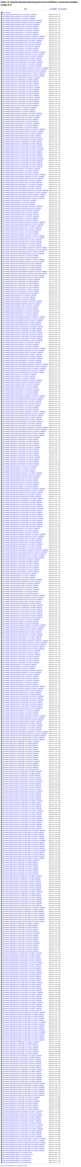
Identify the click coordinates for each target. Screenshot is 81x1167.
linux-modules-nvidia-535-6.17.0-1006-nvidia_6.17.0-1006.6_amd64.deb (20, 79)
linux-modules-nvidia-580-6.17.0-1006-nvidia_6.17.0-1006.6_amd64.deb (20, 439)
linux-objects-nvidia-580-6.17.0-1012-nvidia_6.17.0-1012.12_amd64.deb (20, 931)
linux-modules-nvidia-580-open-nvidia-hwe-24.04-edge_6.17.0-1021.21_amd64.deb (23, 490)
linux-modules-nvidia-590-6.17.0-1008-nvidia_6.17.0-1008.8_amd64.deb (20, 561)
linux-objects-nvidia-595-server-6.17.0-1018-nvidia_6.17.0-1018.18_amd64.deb (22, 1130)
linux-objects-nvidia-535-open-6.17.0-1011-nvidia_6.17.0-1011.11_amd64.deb (22, 777)
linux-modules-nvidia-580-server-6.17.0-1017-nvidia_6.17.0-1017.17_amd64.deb (22, 516)
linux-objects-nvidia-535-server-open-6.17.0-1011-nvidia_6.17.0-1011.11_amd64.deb (23, 836)
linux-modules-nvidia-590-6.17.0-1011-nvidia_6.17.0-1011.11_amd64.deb (21, 563)
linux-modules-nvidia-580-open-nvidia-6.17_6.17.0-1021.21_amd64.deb (20, 484)
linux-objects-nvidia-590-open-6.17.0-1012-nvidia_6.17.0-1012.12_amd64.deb (22, 1061)
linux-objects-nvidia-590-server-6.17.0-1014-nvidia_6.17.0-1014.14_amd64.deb (22, 1077)
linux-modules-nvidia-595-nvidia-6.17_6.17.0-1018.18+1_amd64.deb (20, 664)
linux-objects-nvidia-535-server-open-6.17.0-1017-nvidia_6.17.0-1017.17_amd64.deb (23, 848)
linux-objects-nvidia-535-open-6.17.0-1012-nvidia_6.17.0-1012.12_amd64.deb (22, 779)
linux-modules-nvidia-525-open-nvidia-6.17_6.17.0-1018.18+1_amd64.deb (21, 30)
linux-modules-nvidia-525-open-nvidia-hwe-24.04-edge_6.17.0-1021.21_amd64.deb (23, 38)
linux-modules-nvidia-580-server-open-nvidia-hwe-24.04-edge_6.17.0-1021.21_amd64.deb (25, 551)
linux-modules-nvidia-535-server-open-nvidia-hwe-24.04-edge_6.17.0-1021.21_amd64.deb (25, 192)
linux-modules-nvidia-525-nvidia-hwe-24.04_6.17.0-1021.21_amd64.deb (20, 26)
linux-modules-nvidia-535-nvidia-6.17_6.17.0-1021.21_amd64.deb (19, 109)
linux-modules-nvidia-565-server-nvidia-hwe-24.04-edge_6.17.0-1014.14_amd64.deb (23, 259)
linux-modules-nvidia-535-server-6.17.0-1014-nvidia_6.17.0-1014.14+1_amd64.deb (23, 148)
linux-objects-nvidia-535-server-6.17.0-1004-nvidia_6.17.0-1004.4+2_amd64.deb (22, 800)
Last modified (53, 8)
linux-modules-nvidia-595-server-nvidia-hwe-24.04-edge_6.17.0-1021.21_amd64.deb (23, 717)
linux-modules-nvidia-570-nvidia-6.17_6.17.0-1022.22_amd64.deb (19, 299)
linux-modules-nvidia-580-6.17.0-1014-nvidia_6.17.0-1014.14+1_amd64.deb (21, 447)
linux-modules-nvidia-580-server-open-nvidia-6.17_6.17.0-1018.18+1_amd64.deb (23, 544)
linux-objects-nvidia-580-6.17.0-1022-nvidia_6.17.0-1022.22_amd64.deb (20, 951)
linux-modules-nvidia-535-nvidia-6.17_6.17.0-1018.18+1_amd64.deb (20, 107)
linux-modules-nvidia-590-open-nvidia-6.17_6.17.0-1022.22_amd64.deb (20, 593)
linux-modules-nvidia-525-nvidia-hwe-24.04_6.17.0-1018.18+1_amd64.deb (21, 24)
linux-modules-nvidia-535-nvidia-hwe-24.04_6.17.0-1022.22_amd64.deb (20, 121)
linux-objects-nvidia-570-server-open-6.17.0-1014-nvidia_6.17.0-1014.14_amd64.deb (23, 917)
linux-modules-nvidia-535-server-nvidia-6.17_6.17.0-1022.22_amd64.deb (21, 172)
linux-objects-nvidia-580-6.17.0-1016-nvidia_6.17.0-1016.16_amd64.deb (20, 939)
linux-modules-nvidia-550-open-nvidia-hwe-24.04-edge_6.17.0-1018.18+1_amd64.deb (24, 222)
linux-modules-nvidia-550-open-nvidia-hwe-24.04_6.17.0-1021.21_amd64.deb (22, 227)
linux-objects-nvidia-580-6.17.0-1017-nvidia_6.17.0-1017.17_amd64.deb (20, 941)
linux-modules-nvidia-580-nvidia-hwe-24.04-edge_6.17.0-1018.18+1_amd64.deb (22, 472)
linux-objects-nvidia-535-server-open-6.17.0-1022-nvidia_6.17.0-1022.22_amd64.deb (23, 858)
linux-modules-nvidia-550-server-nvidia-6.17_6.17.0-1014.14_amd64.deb (21, 231)
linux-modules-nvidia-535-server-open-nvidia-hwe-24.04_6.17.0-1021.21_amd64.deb (23, 196)
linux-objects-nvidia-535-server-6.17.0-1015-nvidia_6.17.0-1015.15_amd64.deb (22, 814)
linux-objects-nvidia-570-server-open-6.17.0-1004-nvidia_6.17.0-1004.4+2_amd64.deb (24, 907)
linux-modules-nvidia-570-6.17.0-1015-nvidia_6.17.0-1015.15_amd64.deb (21, 291)
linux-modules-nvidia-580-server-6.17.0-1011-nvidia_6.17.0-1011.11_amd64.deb (22, 504)
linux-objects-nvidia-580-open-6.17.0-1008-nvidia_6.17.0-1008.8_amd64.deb (22, 956)
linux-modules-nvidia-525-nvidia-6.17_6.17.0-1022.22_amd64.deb (19, 18)
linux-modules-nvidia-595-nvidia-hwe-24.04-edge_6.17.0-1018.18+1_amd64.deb (22, 670)
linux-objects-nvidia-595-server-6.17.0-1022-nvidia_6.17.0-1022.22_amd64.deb (22, 1136)
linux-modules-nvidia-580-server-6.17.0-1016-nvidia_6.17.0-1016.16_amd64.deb (22, 514)
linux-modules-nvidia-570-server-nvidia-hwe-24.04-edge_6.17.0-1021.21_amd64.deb (23, 350)
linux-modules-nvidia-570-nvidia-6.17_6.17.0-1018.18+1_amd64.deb (20, 295)
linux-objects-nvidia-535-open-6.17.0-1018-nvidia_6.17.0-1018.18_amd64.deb (22, 792)
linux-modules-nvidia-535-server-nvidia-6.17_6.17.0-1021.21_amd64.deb (21, 170)
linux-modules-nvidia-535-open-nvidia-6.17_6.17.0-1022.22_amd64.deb (20, 127)
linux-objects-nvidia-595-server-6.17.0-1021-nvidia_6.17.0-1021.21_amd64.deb (22, 1134)
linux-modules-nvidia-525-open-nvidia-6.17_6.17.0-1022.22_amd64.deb (20, 34)
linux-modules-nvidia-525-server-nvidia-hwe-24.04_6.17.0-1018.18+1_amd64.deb (23, 56)
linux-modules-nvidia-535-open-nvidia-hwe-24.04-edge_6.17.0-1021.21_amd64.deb (23, 131)
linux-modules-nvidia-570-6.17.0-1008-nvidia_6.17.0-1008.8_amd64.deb (20, 283)
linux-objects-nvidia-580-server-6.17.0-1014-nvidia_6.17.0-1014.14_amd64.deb (22, 994)
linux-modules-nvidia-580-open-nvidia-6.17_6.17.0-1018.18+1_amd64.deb (21, 482)
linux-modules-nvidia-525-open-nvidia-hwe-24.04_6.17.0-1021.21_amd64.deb (22, 42)
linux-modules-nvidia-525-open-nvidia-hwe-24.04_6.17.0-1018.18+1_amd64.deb (22, 40)
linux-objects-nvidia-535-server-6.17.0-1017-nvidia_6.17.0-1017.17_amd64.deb (22, 818)
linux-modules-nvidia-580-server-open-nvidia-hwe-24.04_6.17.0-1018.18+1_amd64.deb (24, 553)
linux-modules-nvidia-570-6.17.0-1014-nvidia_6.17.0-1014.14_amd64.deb (21, 289)
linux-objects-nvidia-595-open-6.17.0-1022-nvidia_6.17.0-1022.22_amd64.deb (22, 1122)
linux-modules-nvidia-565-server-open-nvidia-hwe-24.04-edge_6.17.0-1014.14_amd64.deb (25, 271)
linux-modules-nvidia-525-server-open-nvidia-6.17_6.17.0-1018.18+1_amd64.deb (23, 62)
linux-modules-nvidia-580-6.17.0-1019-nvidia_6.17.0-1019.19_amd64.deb (21, 461)
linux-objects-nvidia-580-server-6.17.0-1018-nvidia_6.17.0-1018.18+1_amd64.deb (23, 1002)
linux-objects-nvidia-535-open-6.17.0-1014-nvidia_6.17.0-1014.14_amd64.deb (22, 783)
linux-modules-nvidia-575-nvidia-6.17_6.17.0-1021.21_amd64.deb (19, 376)
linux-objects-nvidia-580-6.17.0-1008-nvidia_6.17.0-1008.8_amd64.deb (20, 927)
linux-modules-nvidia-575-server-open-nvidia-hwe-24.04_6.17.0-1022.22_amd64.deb (23, 435)
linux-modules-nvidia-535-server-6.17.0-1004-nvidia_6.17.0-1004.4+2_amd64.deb (23, 139)
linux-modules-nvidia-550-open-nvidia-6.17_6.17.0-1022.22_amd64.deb (20, 220)
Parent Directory (7, 12)
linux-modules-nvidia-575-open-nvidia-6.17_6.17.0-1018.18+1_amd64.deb (21, 389)
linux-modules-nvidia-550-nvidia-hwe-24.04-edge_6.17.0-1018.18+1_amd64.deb (22, 206)
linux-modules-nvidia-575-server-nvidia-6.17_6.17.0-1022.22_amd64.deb (21, 409)
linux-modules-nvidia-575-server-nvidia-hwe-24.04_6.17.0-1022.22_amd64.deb (22, 419)
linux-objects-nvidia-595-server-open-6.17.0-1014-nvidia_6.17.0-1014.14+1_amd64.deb (24, 1138)
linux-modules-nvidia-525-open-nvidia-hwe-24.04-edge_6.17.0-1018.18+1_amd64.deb (24, 36)
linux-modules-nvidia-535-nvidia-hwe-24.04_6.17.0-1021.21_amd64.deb (20, 119)
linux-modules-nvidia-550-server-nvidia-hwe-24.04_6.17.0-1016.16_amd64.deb (22, 241)
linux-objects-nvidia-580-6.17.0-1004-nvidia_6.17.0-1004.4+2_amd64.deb (21, 923)
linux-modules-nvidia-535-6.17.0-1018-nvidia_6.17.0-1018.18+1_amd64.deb (21, 97)
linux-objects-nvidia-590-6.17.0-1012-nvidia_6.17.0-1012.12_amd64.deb (20, 1047)
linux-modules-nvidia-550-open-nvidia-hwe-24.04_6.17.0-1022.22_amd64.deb (22, 229)
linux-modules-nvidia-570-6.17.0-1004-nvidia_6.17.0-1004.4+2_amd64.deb (21, 279)
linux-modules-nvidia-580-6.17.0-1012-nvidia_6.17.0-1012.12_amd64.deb (21, 445)
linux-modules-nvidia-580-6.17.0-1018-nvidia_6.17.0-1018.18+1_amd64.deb (21, 457)
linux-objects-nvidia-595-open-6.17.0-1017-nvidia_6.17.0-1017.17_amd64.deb (22, 1113)
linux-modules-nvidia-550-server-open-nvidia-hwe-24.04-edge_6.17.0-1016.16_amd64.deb (25, 249)
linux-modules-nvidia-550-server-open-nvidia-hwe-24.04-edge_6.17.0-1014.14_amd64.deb (25, 247)
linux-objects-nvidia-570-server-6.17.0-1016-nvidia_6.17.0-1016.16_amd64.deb (22, 905)
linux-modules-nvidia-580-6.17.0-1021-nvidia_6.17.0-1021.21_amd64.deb (21, 463)
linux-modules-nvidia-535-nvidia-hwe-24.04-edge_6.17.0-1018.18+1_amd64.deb (22, 113)
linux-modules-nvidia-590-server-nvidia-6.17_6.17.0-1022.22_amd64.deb (21, 623)
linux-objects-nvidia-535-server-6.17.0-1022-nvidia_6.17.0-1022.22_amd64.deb (22, 828)
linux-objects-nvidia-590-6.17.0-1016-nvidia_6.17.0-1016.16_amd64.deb (20, 1053)
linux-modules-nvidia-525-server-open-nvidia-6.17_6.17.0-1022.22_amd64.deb (22, 65)
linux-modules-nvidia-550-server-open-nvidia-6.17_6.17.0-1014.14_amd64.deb (22, 243)
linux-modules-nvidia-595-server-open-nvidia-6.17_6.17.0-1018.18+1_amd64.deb (23, 725)
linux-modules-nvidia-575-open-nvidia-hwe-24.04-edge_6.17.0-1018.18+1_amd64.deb (24, 395)
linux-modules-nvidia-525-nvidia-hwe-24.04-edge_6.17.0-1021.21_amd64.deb (22, 22)
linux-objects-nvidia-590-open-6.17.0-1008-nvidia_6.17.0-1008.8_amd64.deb (22, 1057)
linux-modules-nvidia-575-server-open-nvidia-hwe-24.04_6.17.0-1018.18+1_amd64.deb (24, 431)
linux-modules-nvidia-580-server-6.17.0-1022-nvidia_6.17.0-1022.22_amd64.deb (22, 526)
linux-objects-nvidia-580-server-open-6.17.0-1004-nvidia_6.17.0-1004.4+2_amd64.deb (24, 1012)
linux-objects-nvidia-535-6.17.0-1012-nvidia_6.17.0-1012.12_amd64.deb (20, 749)
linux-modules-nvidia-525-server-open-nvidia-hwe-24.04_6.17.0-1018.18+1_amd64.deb (24, 71)
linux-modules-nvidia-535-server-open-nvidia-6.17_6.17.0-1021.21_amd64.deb (22, 186)
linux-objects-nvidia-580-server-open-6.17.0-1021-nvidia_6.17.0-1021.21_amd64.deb (23, 1037)
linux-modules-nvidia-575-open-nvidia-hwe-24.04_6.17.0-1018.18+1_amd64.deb (22, 399)
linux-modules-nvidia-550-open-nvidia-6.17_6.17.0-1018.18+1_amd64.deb (21, 216)
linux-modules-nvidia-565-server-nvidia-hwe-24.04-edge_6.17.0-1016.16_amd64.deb (23, 261)
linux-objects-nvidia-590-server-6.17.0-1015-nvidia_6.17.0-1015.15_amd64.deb (22, 1079)
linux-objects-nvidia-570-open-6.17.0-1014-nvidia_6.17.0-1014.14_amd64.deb (22, 885)
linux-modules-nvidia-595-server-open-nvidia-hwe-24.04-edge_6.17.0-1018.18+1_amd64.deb (25, 731)
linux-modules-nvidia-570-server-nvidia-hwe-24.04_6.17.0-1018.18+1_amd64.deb (23, 352)
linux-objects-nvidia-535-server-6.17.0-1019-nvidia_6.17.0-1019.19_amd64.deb (22, 824)
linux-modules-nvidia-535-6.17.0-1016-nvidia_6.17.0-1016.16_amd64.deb (21, 93)
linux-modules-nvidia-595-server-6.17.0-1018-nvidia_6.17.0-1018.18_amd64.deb (22, 702)
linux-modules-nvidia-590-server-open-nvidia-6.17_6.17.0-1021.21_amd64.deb (22, 636)
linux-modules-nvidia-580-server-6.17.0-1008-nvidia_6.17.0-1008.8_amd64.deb (22, 502)
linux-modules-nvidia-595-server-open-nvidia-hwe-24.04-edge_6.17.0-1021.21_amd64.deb (25, 733)
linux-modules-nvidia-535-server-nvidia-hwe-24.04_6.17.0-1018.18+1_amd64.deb (23, 178)
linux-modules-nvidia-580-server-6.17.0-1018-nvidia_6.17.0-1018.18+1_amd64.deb (23, 518)
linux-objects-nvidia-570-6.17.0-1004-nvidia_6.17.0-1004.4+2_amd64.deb (21, 860)
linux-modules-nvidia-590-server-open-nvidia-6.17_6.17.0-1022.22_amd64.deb (22, 638)
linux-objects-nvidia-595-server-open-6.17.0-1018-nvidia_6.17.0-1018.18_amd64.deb (23, 1144)
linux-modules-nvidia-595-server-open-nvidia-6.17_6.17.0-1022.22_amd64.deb (22, 729)
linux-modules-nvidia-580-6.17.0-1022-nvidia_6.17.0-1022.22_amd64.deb (21, 465)
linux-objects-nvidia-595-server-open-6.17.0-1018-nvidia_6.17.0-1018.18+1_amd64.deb (24, 1142)
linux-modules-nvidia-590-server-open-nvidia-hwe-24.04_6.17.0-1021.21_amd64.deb (23, 646)
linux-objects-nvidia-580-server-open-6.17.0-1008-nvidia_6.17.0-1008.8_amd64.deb (23, 1016)
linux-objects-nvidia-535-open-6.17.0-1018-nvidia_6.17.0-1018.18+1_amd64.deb (22, 790)
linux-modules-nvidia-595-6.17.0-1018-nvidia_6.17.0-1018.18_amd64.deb (21, 656)
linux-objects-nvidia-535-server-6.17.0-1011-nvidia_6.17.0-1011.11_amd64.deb (22, 806)
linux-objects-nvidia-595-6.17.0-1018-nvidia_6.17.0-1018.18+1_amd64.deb (21, 1101)
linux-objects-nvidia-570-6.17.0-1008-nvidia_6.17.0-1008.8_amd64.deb (20, 864)
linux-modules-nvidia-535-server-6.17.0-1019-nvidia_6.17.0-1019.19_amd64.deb (22, 162)
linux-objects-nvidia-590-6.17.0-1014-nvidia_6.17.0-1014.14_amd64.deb (20, 1049)
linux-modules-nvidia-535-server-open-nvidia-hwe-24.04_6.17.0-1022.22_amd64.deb (23, 198)
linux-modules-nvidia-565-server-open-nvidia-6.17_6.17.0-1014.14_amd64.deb (22, 267)
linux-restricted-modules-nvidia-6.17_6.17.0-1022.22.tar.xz (17, 1162)
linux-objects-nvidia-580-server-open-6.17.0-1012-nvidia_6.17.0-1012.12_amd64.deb (23, 1020)
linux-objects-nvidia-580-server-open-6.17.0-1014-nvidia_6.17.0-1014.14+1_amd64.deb (24, 1022)
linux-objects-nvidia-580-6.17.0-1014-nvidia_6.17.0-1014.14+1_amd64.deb (21, 933)
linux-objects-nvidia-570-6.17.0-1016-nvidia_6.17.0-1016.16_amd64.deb (20, 873)
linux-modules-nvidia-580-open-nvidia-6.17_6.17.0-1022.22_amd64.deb (20, 486)
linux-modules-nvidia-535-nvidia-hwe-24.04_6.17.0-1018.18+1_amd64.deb (21, 117)
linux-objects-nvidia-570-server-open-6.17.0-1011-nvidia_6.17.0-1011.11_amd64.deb (23, 913)
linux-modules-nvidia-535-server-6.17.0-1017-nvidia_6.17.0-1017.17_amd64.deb (22, 156)
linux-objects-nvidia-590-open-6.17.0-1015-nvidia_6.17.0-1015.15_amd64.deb (22, 1065)
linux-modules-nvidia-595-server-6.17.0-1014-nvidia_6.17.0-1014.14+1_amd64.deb (23, 696)
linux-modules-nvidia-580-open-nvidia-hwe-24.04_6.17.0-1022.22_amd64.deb (22, 496)
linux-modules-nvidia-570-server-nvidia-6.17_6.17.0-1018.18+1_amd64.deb (21, 342)
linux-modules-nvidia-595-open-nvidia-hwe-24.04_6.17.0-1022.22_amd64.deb (22, 694)
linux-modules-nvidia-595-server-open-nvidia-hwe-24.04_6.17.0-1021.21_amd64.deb (23, 737)
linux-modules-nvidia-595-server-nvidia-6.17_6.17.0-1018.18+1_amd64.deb (21, 710)
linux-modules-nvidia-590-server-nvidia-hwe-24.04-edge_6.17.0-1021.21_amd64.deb (23, 627)
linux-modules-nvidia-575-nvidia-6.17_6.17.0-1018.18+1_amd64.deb (20, 374)
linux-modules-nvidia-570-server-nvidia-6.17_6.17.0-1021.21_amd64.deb (21, 344)
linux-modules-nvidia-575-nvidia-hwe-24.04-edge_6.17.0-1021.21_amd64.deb (22, 382)
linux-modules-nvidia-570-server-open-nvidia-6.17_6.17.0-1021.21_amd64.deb (22, 360)
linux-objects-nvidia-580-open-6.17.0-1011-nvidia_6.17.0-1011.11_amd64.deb (22, 958)
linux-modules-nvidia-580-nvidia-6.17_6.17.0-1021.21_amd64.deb (19, 468)
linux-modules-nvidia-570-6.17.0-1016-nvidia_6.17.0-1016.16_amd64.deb (21, 293)
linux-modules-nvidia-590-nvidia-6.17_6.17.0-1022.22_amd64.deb (19, 577)
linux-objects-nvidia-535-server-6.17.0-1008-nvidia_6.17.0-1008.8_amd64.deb (22, 804)
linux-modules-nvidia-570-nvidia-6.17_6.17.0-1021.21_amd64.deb (19, 297)
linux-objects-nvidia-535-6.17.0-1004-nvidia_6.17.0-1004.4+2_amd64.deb (21, 741)
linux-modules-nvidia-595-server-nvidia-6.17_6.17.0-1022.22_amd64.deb (21, 713)
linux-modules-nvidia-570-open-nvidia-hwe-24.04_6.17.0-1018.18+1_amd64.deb (22, 320)
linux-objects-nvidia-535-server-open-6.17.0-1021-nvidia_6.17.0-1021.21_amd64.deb (23, 856)
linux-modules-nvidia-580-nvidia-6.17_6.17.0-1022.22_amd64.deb (19, 470)
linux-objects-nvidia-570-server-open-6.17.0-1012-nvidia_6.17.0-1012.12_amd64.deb (23, 915)
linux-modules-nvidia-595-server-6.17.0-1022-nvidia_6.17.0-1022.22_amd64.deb (22, 708)
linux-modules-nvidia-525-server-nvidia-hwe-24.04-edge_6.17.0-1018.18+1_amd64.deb (24, 52)
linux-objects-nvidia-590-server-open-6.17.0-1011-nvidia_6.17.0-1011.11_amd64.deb (23, 1087)
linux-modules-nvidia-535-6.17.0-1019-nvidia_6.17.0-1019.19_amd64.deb (21, 101)
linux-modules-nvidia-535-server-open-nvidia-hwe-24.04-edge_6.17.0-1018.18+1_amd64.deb (25, 190)
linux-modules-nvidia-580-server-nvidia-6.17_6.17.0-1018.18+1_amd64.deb (21, 528)
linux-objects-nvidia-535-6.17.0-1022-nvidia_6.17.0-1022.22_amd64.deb (20, 769)
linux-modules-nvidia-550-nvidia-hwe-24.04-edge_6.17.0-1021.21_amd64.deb (22, 208)
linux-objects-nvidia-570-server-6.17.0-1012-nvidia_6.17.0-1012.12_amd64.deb (22, 899)
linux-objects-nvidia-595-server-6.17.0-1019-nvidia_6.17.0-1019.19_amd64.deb (22, 1132)
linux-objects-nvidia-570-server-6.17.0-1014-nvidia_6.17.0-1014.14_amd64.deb (22, 901)
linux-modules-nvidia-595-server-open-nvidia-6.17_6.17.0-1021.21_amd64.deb (22, 727)
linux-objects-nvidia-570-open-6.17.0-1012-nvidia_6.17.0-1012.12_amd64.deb (22, 883)
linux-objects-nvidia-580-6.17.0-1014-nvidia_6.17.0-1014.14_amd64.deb (20, 935)
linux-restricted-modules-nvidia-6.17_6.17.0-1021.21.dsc (17, 1156)
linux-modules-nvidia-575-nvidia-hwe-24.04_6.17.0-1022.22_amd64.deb (20, 387)
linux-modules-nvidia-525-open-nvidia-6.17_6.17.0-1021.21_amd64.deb (20, 32)
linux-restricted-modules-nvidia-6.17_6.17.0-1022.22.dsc (17, 1160)
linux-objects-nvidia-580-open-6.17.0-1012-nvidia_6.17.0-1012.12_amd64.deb (22, 960)
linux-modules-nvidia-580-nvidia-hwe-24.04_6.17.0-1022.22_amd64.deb (20, 480)
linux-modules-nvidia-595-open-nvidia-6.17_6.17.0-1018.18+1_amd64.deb (21, 680)
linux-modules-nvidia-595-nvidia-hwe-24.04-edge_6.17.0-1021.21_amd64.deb (22, 672)
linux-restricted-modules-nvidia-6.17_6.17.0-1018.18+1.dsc (17, 1152)
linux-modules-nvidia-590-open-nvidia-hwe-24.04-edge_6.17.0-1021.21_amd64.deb (23, 597)
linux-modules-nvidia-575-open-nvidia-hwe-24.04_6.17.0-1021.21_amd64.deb (22, 401)
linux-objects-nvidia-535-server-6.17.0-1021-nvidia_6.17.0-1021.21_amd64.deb (22, 826)
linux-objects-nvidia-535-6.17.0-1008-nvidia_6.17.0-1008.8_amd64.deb (20, 745)
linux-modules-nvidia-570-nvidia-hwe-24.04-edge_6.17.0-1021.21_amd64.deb (22, 303)
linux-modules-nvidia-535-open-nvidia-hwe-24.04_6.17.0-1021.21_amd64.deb (22, 135)
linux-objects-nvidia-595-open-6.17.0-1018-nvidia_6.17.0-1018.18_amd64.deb (22, 1116)
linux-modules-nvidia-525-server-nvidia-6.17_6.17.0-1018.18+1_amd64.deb (21, 46)
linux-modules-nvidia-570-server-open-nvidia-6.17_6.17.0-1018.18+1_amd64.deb (23, 358)
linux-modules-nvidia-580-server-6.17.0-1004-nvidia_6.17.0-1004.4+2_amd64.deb (23, 498)
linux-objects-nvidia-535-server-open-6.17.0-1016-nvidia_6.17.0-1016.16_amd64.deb (23, 846)
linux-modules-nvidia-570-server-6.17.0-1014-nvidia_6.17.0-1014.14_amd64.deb (22, 336)
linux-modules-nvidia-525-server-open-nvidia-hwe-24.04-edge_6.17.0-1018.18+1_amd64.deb (25, 67)
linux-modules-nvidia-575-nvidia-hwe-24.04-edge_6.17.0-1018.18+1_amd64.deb (22, 380)
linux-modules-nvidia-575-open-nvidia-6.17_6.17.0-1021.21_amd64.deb (20, 391)
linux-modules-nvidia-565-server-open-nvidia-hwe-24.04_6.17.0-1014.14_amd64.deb (23, 275)
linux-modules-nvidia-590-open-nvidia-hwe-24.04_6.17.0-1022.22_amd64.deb (22, 603)
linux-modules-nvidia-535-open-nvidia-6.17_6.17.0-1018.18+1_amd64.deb (21, 123)
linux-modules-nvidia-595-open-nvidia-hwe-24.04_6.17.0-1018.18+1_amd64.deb (22, 690)
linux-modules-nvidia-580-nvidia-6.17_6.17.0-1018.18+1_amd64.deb (20, 467)
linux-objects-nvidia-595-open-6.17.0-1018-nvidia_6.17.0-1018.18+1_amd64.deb (22, 1114)
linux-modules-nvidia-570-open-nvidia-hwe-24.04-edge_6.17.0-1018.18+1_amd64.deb (24, 316)
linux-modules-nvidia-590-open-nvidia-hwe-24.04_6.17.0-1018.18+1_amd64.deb (22, 599)
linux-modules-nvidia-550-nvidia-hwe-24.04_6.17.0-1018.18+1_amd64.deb (21, 210)
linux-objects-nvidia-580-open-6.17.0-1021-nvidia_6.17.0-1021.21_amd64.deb (22, 978)
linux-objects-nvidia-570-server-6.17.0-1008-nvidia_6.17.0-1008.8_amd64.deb (22, 895)
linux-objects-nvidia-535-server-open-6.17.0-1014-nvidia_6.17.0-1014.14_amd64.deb (23, 842)
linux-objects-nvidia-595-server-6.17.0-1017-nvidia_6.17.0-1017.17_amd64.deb (22, 1126)
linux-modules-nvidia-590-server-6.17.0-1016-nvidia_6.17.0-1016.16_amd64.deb (22, 617)
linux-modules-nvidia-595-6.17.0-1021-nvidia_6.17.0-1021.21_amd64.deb (21, 660)
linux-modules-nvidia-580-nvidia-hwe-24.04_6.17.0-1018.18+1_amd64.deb (21, 476)
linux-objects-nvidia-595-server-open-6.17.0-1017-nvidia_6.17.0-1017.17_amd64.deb (23, 1140)
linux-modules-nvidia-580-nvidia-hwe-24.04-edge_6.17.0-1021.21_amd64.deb (22, 474)
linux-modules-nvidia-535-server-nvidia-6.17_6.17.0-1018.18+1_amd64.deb (21, 168)
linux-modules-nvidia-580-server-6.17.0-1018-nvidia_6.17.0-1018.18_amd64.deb (22, 520)
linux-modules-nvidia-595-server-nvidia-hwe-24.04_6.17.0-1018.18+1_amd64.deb (23, 719)
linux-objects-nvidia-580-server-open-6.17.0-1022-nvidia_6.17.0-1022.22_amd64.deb (23, 1039)
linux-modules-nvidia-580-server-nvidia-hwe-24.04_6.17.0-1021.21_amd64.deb (22, 540)
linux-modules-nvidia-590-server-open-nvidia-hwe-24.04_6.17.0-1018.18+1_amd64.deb (24, 644)
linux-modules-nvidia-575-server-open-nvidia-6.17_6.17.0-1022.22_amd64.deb (22, 425)
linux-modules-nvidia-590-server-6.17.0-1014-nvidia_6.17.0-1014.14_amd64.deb (22, 613)
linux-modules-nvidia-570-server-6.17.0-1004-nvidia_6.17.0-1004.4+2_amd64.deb (23, 326)
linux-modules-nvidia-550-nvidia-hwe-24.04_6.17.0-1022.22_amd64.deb (20, 214)
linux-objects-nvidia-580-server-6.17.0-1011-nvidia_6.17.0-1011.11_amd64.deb (22, 988)
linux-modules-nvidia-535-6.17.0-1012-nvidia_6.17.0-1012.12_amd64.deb (21, 85)
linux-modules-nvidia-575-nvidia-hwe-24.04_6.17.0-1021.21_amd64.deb (20, 386)
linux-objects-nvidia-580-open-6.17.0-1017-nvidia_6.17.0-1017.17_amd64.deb (22, 970)
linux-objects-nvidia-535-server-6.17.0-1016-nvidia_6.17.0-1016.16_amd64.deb (22, 816)
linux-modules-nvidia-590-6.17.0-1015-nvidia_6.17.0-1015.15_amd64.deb (21, 569)
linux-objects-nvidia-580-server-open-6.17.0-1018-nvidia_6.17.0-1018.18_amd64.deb (23, 1033)
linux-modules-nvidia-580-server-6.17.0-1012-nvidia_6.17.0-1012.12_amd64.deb (22, 506)
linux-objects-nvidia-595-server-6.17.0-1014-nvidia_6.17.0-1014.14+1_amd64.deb (23, 1124)
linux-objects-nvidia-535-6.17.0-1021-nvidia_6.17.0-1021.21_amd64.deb (20, 767)
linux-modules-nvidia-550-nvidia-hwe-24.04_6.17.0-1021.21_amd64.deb (20, 212)
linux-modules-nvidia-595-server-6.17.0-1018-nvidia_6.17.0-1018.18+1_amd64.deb (23, 700)
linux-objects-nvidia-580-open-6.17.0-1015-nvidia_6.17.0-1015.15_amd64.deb (22, 966)
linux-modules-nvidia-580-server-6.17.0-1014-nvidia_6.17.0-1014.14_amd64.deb (22, 510)
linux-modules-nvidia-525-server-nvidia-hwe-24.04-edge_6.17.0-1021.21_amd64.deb (23, 54)
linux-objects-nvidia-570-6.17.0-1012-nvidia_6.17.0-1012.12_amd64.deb (20, 868)
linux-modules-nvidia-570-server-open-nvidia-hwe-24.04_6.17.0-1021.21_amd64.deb (23, 370)
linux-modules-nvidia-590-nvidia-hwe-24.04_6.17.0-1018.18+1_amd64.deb (21, 583)
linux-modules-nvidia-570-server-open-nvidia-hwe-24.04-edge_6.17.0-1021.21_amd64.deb (25, 366)
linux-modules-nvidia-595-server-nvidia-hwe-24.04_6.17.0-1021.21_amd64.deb (22, 721)
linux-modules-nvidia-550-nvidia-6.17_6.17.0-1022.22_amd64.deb (19, 204)
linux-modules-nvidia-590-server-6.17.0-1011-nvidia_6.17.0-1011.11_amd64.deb (22, 609)
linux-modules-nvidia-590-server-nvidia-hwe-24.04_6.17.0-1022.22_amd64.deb (22, 632)
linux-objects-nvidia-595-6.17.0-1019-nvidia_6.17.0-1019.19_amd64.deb (20, 1105)
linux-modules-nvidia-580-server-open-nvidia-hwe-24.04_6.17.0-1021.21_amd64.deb (23, 555)
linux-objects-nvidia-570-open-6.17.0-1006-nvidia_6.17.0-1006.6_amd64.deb (22, 877)
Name (25, 8)
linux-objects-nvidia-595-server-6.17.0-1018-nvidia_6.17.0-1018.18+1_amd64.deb (23, 1128)
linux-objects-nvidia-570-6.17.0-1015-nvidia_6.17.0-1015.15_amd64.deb (20, 871)
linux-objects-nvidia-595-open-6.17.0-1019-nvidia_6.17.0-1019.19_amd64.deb (22, 1118)
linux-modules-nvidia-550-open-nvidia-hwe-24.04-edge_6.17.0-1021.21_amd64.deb (23, 224)
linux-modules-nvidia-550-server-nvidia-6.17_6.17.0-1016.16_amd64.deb (21, 233)
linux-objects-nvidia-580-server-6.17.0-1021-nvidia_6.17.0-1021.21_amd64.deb (22, 1008)
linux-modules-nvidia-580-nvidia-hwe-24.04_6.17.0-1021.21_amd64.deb (20, 478)
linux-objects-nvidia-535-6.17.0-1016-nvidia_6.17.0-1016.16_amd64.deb (20, 757)
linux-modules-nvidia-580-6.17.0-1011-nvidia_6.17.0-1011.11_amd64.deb (21, 443)
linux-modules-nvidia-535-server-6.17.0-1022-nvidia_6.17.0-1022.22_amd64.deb (22, 166)
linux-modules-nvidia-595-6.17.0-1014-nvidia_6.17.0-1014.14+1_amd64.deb (21, 650)
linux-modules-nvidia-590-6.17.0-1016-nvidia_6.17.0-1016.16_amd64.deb (21, 571)
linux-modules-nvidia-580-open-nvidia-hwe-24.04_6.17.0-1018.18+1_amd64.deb (22, 492)
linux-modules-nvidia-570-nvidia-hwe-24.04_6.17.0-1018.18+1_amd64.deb (21, 305)
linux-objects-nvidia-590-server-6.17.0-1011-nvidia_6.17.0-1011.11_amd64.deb (22, 1073)
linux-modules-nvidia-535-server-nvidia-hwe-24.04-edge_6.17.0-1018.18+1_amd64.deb (24, 174)
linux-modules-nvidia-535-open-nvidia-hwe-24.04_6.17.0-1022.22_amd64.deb (22, 137)
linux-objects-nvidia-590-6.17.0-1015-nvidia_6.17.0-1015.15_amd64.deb (20, 1051)
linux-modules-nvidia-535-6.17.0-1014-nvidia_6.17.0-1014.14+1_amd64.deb (21, 87)
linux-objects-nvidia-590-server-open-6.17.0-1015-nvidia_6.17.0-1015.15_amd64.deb (23, 1093)
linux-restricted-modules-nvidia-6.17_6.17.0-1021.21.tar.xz (17, 1158)
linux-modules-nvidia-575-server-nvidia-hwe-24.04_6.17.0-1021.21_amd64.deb (22, 417)
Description (64, 8)
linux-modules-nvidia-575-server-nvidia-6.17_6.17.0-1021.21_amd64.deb (21, 407)
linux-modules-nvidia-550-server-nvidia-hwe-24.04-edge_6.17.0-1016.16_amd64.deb (23, 237)
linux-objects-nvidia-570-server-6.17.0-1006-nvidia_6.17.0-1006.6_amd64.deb (22, 893)
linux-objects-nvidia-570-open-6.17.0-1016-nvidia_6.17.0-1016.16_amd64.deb (22, 889)
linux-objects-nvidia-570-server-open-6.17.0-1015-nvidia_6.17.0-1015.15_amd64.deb (23, 919)
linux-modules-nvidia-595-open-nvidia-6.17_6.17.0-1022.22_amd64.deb (20, 684)
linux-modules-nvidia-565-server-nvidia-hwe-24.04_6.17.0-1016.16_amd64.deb (22, 265)
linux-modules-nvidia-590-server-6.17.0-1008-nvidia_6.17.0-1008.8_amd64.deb (22, 607)
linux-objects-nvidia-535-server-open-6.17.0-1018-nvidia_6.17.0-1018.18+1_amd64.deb (24, 850)
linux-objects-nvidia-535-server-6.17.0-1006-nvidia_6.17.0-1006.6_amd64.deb (22, 802)
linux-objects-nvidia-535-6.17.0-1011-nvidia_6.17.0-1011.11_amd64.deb (20, 747)
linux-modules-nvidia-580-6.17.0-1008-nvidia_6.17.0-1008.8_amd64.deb (20, 441)
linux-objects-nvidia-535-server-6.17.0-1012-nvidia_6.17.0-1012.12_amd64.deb (22, 808)
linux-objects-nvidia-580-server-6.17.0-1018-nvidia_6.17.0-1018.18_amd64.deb (22, 1004)
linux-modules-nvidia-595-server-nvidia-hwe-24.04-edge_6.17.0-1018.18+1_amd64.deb (24, 715)
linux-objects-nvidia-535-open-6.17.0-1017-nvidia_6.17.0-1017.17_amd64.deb (22, 789)
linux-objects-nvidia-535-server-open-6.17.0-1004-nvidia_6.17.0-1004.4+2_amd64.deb (24, 830)
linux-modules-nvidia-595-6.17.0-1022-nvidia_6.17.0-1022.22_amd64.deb (21, 662)
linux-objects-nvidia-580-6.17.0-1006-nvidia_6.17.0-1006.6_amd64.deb (20, 925)
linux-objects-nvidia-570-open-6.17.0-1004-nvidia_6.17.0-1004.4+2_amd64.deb (22, 875)
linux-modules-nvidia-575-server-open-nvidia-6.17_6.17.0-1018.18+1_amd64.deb (23, 421)
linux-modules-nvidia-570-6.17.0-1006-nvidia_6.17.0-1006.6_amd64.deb (20, 281)
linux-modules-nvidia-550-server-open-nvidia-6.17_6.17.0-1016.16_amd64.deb (22, 245)
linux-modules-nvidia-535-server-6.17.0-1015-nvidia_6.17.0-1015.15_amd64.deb (22, 152)
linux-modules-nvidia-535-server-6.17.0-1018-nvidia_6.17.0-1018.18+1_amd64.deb (23, 158)
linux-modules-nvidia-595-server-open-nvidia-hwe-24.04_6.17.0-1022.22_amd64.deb (23, 739)
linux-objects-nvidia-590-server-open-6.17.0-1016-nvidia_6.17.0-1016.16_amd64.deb (23, 1095)
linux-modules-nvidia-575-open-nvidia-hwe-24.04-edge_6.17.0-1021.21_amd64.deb (23, 397)
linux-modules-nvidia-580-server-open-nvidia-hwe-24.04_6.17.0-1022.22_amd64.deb (23, 557)
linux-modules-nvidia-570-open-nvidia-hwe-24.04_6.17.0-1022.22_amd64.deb (22, 324)
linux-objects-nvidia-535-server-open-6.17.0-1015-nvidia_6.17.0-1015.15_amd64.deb (23, 844)
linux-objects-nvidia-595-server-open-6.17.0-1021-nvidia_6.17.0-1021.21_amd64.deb (23, 1148)
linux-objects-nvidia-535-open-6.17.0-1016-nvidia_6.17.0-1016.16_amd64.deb (22, 787)
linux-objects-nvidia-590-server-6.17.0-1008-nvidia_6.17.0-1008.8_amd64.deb (22, 1071)
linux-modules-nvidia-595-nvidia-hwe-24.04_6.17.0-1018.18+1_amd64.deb (21, 674)
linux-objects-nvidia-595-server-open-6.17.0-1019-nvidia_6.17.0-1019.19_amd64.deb (23, 1146)
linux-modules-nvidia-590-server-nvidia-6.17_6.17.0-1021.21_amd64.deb (21, 621)
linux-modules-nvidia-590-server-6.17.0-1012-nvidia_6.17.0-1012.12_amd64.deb (22, 611)
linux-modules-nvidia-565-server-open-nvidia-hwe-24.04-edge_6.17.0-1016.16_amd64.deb (25, 273)
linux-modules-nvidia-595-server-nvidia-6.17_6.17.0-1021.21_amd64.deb (21, 711)
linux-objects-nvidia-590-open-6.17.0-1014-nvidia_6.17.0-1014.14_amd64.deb (22, 1063)
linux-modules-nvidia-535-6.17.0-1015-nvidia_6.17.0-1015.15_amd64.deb (21, 91)
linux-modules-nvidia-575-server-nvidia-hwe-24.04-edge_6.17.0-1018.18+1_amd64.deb (24, 411)
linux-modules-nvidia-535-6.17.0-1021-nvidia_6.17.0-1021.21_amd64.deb (21, 103)
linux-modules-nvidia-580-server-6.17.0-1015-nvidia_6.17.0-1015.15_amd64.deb (22, 512)
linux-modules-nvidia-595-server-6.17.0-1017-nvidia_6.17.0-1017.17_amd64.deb (22, 698)
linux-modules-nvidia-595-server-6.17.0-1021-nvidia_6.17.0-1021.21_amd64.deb (22, 706)
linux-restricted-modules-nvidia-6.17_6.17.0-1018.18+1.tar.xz (18, 1154)
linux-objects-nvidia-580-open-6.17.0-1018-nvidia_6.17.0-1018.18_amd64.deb (22, 974)
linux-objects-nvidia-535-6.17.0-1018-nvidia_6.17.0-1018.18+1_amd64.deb (21, 761)
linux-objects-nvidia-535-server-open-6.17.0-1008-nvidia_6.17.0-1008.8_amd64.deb (23, 834)
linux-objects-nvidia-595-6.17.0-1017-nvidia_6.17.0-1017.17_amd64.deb (20, 1099)
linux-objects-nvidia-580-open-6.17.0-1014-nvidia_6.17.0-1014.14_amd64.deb (22, 964)
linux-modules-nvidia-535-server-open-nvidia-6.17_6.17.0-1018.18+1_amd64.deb (23, 184)
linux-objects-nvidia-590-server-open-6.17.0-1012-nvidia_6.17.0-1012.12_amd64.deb (23, 1089)
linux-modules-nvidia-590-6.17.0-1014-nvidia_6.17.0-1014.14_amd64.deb (21, 567)
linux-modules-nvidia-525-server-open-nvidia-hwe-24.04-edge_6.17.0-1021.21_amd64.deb (25, 69)
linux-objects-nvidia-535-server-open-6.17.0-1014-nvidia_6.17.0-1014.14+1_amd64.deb (24, 840)
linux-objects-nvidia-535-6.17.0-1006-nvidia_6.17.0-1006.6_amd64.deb (20, 743)
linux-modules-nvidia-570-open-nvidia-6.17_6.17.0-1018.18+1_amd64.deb (21, 310)
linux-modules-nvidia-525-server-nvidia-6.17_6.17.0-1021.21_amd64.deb (21, 48)
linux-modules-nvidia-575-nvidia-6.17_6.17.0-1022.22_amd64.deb (19, 378)
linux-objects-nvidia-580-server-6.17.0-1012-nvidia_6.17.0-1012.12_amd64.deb (22, 990)
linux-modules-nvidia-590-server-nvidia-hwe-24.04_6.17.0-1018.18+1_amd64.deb (23, 629)
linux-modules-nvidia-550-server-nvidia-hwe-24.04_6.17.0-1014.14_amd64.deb (22, 239)
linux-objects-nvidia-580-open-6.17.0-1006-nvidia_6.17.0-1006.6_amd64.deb (22, 954)
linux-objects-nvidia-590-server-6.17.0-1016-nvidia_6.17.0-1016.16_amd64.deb (22, 1081)
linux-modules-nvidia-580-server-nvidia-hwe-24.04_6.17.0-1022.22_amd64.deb (22, 542)
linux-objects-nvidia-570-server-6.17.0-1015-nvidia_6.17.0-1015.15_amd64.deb (22, 903)
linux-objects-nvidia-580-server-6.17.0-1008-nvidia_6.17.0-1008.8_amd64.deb (22, 986)
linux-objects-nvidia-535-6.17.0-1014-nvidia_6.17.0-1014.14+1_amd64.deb (21, 751)
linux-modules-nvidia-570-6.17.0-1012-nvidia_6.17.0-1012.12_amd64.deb (21, 287)
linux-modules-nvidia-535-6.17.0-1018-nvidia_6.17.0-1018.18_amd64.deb (21, 99)
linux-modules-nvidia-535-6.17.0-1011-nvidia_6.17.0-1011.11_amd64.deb (21, 83)
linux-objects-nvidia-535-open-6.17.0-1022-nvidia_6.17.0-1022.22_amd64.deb (22, 798)
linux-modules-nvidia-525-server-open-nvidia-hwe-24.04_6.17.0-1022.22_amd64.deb (23, 75)
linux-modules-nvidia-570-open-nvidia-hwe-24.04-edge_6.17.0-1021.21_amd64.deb (23, 318)
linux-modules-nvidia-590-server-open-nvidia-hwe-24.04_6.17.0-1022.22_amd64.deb (23, 648)
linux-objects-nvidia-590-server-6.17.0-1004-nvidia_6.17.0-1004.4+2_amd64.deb (22, 1069)
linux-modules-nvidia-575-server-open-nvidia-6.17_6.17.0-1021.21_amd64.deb (22, 423)
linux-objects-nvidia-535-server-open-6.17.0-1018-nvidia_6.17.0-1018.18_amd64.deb (23, 852)
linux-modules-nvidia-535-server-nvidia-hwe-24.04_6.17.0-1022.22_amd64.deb (22, 182)
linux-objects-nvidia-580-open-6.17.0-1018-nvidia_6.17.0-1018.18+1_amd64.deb (22, 972)
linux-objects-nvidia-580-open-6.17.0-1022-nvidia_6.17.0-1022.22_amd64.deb (22, 980)
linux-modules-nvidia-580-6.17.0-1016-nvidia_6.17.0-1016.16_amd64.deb (21, 453)
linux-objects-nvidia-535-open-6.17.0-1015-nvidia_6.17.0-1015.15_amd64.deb (22, 785)
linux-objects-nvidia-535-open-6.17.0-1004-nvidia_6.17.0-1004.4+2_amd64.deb (22, 771)
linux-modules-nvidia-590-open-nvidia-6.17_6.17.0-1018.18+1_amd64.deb (21, 589)
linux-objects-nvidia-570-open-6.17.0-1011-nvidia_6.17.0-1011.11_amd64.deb (22, 881)
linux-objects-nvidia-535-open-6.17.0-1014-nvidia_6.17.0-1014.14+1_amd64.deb (22, 781)
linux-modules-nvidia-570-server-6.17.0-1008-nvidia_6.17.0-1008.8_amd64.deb (22, 330)
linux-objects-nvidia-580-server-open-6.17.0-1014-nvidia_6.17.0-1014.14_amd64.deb (23, 1024)
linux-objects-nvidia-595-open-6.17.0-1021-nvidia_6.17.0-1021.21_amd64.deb (22, 1120)
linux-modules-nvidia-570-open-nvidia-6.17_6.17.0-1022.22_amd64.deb (20, 314)
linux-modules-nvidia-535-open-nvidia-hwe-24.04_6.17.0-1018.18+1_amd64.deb (22, 133)
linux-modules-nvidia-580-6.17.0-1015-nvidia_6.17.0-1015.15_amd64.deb (21, 451)
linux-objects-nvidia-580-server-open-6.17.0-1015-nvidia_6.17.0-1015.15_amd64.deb (23, 1026)
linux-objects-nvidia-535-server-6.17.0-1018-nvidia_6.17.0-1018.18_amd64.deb (22, 822)
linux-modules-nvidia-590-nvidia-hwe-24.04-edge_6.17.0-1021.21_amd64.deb (22, 581)
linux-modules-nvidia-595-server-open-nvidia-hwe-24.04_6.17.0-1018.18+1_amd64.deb (24, 735)
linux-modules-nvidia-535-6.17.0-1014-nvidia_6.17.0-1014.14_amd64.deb (21, 89)
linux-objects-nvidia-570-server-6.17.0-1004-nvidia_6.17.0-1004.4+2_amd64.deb (22, 891)
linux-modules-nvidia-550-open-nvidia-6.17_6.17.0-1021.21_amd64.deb (20, 218)
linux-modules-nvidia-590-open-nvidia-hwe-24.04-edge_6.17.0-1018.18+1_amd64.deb (24, 595)
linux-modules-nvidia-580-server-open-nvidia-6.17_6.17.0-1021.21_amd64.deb (22, 546)
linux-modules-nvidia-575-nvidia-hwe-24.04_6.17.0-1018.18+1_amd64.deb (21, 384)
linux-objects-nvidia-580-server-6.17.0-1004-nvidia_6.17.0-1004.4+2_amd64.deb (22, 982)
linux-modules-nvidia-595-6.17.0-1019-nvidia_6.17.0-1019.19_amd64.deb (21, 658)
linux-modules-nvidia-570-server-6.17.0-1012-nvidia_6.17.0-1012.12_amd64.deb (22, 334)
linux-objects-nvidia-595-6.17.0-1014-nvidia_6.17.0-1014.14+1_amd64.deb (21, 1097)
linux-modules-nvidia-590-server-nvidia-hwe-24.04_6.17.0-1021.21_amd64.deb (22, 630)
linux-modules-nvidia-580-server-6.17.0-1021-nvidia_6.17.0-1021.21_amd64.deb (22, 524)
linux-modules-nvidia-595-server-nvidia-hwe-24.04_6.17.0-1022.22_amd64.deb (22, 723)
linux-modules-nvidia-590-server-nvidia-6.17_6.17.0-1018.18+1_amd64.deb (21, 619)
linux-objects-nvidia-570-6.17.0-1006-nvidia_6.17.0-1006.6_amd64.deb (20, 862)
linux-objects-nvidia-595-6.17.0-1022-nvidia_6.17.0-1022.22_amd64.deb (20, 1109)
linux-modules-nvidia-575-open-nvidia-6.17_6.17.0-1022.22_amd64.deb (20, 393)
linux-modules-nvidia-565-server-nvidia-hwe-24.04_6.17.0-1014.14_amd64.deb (22, 263)
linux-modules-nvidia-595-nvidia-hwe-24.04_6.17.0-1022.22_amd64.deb (20, 678)
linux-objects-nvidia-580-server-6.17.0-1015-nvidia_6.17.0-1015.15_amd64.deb (22, 996)
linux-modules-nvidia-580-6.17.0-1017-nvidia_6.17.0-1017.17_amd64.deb (21, 455)
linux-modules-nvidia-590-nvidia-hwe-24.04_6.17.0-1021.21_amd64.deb (20, 585)
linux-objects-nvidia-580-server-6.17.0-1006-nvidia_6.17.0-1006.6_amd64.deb (22, 984)
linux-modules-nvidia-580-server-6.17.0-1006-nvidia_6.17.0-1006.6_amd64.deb (22, 500)
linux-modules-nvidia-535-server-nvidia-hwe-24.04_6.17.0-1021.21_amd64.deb (22, 180)
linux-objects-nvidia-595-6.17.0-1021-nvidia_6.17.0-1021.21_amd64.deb (20, 1107)
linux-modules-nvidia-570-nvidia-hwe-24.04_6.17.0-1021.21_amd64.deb (20, 306)
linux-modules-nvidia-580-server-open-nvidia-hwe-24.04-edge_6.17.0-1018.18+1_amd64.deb (25, 549)
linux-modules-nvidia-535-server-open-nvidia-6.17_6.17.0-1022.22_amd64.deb (22, 188)
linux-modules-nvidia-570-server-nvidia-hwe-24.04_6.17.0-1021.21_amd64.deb (22, 354)
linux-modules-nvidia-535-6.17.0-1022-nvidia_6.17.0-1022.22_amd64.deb (21, 105)
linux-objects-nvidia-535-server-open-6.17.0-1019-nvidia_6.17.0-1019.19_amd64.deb (23, 854)
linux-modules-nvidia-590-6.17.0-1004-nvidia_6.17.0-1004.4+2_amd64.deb (21, 559)
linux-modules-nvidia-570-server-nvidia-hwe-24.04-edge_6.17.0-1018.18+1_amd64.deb (24, 348)
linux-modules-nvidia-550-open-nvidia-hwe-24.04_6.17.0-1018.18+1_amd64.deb (22, 226)
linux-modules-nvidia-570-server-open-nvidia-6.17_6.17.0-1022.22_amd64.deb (22, 362)
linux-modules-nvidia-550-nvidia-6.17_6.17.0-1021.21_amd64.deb (19, 202)
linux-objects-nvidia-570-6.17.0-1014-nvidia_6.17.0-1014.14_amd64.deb (20, 870)
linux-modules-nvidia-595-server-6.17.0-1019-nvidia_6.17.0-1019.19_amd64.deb (22, 704)
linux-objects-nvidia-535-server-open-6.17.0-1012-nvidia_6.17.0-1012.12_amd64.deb (23, 838)
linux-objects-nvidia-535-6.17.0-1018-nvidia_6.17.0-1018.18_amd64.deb (20, 763)
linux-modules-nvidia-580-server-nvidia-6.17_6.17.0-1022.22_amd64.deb (21, 532)
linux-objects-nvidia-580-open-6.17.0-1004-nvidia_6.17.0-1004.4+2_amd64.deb (22, 952)
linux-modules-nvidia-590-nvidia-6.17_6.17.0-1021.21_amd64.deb (19, 575)
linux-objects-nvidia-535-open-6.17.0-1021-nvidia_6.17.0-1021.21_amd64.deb (22, 796)
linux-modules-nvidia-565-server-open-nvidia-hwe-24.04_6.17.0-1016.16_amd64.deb (23, 277)
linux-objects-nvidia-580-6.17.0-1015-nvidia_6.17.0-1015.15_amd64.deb (20, 937)
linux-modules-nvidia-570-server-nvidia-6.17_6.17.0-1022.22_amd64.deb (21, 346)
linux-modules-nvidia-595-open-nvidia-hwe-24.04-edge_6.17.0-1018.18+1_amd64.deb (24, 686)
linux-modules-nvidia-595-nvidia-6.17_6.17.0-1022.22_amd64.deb (19, 668)
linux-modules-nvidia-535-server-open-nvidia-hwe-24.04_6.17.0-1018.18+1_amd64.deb (24, 194)
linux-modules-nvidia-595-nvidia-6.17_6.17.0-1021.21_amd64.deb (19, 666)
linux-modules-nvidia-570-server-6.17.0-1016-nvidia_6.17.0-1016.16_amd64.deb (22, 340)
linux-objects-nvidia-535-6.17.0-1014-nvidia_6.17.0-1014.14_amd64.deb (20, 753)
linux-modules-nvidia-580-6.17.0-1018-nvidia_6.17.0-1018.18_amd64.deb (21, 459)
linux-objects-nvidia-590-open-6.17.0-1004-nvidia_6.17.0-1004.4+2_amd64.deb (22, 1055)
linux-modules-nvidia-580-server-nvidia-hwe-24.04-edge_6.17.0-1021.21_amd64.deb (23, 536)
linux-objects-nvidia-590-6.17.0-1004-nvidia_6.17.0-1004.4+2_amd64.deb (21, 1041)
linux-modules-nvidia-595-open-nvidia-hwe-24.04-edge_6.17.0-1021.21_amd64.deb (23, 688)
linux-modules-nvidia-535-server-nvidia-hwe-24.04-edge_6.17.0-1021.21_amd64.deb (23, 176)
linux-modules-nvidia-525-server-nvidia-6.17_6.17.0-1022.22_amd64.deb (21, 50)
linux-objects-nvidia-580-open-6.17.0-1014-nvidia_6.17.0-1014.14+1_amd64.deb (22, 962)
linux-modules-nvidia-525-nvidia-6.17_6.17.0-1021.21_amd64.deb (19, 16)
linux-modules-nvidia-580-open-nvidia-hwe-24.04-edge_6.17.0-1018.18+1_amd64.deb (24, 488)
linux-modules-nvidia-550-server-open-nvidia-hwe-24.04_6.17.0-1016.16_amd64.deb (23, 253)
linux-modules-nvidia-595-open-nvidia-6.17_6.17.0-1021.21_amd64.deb (20, 682)
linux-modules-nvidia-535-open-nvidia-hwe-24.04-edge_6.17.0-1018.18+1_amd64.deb (24, 129)
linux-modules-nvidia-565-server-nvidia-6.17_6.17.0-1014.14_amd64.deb (21, 255)
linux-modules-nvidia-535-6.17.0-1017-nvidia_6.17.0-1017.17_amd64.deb (21, 95)
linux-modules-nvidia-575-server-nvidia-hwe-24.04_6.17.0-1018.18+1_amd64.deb (23, 415)
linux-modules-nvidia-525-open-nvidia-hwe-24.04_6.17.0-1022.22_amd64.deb (22, 44)
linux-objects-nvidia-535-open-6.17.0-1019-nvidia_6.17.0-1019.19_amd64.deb (22, 794)
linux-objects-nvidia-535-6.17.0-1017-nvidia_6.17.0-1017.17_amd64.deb (20, 759)
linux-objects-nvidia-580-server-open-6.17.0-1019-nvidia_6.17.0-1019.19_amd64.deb (23, 1035)
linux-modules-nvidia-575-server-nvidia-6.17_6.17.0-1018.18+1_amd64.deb (21, 405)
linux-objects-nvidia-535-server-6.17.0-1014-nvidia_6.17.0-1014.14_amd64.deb (22, 812)
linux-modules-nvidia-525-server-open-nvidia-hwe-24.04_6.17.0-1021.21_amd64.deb (23, 73)
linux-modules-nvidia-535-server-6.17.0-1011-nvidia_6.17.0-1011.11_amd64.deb (22, 145)
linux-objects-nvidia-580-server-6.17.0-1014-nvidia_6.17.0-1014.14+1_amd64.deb (23, 992)
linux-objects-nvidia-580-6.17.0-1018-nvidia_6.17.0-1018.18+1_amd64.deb (21, 943)
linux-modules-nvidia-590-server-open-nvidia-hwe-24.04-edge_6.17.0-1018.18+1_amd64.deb (25, 640)
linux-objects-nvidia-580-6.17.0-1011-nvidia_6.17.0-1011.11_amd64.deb (20, 929)
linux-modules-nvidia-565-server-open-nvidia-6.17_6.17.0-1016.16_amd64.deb (22, 269)
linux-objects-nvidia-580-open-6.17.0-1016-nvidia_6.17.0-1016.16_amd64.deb (22, 968)
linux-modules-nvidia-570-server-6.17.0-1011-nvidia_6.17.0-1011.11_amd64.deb (22, 332)
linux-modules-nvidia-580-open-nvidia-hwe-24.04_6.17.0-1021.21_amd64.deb (22, 494)
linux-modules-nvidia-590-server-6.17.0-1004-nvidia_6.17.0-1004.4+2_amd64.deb (23, 605)
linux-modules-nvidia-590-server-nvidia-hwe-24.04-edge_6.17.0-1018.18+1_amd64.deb (24, 625)
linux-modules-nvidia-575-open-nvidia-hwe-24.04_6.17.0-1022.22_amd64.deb (22, 403)
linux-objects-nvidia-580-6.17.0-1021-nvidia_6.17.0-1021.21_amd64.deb (20, 949)
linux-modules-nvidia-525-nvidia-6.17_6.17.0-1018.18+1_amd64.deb (20, 14)
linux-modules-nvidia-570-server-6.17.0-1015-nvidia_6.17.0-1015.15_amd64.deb (22, 338)
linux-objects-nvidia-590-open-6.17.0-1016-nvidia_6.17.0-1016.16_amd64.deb (22, 1067)
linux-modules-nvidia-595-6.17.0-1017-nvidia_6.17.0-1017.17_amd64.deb (21, 652)
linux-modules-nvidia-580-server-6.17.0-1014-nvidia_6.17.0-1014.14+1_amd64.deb (23, 508)
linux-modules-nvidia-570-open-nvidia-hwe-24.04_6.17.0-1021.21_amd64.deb (22, 322)
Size (59, 8)
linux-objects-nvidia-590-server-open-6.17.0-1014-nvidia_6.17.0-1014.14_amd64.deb (23, 1091)
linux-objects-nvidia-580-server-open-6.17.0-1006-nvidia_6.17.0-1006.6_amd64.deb (23, 1014)
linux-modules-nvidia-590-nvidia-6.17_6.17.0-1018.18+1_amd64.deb (20, 573)
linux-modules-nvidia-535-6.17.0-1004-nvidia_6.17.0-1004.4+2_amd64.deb (21, 77)
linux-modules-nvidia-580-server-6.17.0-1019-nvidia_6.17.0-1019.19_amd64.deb (22, 522)
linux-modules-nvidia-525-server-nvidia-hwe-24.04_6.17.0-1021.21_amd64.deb (22, 58)
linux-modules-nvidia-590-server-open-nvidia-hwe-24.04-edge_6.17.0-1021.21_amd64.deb (25, 642)
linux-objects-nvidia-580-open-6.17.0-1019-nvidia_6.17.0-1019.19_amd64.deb (22, 976)
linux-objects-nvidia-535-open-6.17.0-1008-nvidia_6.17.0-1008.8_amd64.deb (22, 775)
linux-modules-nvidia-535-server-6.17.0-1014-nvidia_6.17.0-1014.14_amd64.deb (22, 150)
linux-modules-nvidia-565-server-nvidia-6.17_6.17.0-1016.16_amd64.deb (21, 257)
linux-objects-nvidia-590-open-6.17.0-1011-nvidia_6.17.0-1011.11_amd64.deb (22, 1059)
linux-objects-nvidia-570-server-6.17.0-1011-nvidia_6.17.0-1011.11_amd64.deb (22, 897)
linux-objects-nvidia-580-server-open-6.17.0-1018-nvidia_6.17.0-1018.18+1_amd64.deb (24, 1032)
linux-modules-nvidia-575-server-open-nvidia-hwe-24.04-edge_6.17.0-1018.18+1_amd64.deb (25, 427)
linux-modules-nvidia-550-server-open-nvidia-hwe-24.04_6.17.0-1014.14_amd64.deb (23, 251)
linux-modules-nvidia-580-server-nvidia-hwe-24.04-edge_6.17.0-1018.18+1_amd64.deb (24, 534)
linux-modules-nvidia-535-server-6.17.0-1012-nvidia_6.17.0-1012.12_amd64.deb (22, 146)
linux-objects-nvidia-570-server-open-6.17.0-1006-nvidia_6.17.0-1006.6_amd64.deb (23, 909)
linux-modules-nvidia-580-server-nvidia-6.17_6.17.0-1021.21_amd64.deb (21, 530)
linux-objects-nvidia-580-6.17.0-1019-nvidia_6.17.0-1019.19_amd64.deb (20, 947)
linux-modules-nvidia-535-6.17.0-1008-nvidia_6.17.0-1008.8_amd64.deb (20, 81)
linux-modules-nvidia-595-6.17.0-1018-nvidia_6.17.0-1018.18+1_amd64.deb (21, 654)
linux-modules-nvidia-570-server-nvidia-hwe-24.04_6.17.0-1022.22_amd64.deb (22, 356)
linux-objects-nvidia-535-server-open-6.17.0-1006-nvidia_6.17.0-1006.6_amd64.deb (23, 832)
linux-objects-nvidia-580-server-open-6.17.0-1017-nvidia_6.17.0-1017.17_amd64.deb (23, 1030)
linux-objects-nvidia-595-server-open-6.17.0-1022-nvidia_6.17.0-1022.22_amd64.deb (23, 1150)
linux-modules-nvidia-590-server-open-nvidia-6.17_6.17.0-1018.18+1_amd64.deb (23, 634)
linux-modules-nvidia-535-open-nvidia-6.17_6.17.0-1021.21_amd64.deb (20, 125)
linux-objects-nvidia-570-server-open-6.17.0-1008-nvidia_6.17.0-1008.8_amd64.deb (23, 911)
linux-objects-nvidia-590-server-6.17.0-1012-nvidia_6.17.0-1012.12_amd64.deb (22, 1075)
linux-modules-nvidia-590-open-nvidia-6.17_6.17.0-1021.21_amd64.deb (20, 591)
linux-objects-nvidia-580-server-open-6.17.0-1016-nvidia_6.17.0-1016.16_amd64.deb (23, 1028)
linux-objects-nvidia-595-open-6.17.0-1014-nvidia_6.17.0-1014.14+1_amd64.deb (22, 1111)
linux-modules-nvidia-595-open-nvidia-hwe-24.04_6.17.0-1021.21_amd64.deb (22, 692)
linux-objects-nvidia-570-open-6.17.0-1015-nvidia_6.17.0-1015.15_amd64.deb (22, 887)
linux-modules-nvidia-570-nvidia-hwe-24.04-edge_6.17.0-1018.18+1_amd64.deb (22, 301)
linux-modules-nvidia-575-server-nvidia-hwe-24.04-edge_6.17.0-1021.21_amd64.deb (23, 413)
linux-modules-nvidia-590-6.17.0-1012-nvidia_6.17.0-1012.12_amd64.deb (21, 565)
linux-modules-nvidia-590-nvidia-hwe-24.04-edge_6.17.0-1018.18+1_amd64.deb (22, 579)
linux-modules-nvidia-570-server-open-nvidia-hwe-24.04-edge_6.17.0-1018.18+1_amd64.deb (25, 364)
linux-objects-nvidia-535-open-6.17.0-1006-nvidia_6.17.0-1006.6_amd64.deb (22, 773)
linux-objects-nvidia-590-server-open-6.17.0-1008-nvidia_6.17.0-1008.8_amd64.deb (23, 1085)
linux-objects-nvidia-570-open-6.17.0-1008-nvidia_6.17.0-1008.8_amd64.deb (22, 879)
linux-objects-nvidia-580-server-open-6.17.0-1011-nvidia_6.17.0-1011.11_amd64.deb (23, 1018)
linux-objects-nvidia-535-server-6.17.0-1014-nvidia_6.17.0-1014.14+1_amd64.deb (23, 810)
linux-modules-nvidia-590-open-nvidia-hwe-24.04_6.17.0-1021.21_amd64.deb (22, 601)
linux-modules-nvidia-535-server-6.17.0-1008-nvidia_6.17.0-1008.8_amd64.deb (22, 143)
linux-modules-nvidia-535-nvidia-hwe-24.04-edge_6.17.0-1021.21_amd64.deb (22, 115)
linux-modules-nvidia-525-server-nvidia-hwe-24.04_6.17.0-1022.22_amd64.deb (22, 60)
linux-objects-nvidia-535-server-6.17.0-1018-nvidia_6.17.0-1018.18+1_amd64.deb (23, 820)
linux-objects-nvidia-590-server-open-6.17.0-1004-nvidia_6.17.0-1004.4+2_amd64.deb (24, 1083)
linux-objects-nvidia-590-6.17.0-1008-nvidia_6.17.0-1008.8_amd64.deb (20, 1043)
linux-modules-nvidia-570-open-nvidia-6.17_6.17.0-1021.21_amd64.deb (20, 312)
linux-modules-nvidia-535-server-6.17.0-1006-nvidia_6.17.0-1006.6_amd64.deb (22, 141)
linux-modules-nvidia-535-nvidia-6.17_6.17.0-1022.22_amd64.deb (19, 111)
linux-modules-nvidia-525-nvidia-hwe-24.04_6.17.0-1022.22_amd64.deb (20, 28)
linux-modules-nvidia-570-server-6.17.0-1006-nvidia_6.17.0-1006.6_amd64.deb (22, 328)
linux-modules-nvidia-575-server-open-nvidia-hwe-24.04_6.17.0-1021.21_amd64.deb (23, 433)
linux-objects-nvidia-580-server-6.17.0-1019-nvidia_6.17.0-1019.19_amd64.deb (22, 1006)
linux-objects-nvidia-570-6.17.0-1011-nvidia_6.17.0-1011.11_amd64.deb (20, 866)
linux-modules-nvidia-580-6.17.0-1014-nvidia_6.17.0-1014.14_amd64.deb (21, 449)
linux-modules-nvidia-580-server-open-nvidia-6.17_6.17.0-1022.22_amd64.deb (22, 548)
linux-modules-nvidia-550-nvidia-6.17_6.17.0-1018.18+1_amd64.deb (20, 200)
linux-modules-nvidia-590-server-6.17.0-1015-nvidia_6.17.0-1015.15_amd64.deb (22, 615)
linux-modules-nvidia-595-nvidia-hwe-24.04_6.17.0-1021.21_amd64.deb (20, 676)
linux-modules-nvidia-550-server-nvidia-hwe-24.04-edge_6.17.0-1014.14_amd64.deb (23, 235)
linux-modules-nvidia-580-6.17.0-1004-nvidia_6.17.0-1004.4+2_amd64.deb (21, 437)
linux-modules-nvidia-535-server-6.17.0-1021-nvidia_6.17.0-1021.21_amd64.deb (22, 164)
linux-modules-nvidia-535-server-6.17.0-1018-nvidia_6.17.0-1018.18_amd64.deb (22, 160)
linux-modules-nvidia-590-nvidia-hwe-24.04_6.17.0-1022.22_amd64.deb (20, 587)
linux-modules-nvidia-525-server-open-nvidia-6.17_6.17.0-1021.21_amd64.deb (22, 64)
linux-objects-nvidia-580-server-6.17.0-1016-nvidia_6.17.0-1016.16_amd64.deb (22, 998)
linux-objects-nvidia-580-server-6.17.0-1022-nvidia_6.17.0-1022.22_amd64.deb (22, 1010)
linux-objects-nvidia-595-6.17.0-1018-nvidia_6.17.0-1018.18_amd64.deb (20, 1103)
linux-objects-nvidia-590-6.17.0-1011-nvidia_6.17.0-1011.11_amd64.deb (20, 1045)
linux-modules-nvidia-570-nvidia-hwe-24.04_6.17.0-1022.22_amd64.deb (20, 308)
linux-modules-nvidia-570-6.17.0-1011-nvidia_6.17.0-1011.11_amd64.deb (21, 285)
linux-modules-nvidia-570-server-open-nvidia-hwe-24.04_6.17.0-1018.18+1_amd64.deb (24, 368)
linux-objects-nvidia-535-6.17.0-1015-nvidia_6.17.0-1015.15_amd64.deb (20, 755)
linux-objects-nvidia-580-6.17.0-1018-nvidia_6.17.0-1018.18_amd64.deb (20, 945)
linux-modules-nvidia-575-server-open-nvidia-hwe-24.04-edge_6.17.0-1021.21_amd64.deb (25, 429)
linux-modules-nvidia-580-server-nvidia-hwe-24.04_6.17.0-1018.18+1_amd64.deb (23, 538)
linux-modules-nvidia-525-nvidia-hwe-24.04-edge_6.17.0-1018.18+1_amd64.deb (22, 20)
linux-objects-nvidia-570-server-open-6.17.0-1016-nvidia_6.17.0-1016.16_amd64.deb (23, 921)
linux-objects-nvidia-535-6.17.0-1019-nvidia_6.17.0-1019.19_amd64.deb (20, 765)
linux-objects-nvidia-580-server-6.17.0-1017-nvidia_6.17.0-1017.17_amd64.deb (22, 1000)
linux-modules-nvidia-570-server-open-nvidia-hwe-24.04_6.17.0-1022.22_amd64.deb (23, 372)
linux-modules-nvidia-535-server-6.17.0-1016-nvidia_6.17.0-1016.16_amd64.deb (22, 154)
